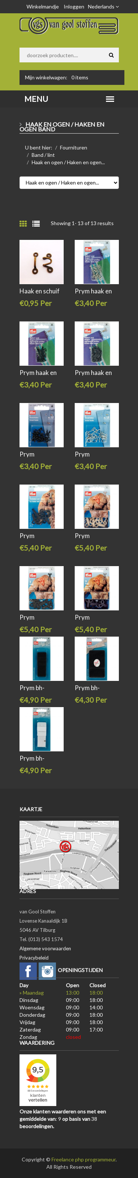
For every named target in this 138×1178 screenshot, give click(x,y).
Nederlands (103, 6)
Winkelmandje (42, 6)
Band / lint (43, 155)
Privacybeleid (34, 958)
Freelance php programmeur (84, 1159)
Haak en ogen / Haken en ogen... (68, 162)
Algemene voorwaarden (45, 948)
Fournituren (73, 147)
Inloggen (74, 6)
